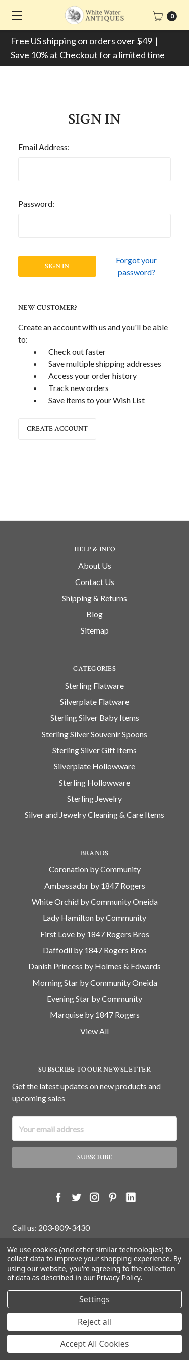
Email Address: (44, 147)
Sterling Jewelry (94, 813)
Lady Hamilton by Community (94, 933)
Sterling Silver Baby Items (94, 732)
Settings (94, 1299)
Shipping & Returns (94, 612)
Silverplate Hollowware (94, 781)
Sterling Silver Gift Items (94, 764)
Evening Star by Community (94, 1013)
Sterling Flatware (94, 700)
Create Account (57, 428)
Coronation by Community (95, 884)
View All (94, 1046)
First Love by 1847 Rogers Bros (94, 949)
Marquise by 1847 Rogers (95, 1030)
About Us (94, 580)
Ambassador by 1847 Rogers (94, 900)
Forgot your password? (136, 266)
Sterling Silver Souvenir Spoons (94, 748)
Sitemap (95, 645)
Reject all (94, 1321)
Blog (94, 629)
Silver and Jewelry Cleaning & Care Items (94, 829)
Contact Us (94, 596)
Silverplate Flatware (94, 716)
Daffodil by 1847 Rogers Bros (95, 965)
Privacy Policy (118, 1277)
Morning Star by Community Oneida (94, 997)
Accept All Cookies (94, 1343)
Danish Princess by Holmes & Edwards (94, 981)
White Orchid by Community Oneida (95, 916)
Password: (36, 203)
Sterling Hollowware (94, 797)
